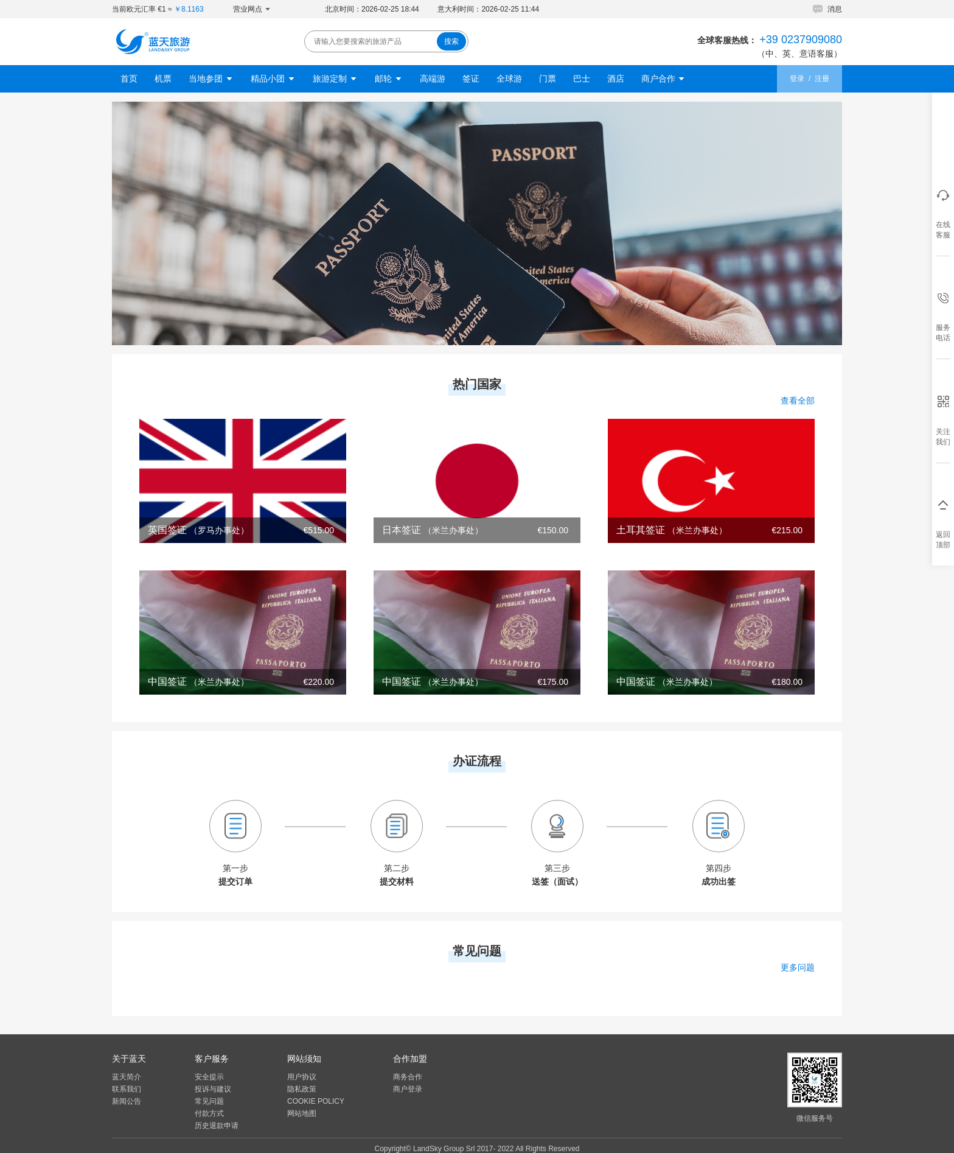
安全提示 (209, 1077)
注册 (822, 78)
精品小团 (273, 78)
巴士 (581, 78)
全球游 (509, 78)
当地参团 (211, 78)
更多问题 (798, 967)
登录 (797, 78)
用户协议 (301, 1077)
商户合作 (663, 78)
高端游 (432, 78)
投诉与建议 (213, 1089)
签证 (470, 78)
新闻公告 (126, 1101)
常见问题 (209, 1101)
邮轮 (389, 78)
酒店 (615, 78)
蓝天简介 (126, 1077)
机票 (163, 78)
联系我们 (126, 1089)
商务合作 (407, 1077)
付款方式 (209, 1113)
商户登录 (407, 1089)
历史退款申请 (216, 1125)
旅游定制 (335, 78)
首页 (129, 78)
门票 (547, 78)
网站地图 (301, 1113)
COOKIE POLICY (315, 1101)
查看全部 (798, 400)
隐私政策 (301, 1089)
